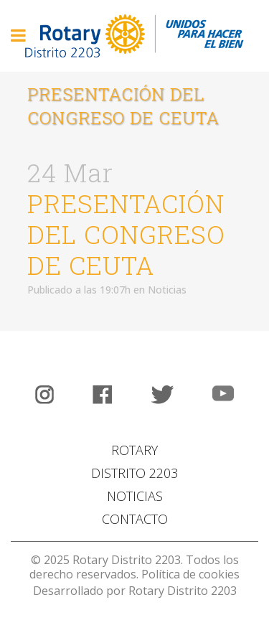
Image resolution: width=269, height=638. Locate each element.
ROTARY (134, 450)
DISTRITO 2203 (134, 473)
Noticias (167, 289)
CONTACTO (135, 519)
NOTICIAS (135, 496)
